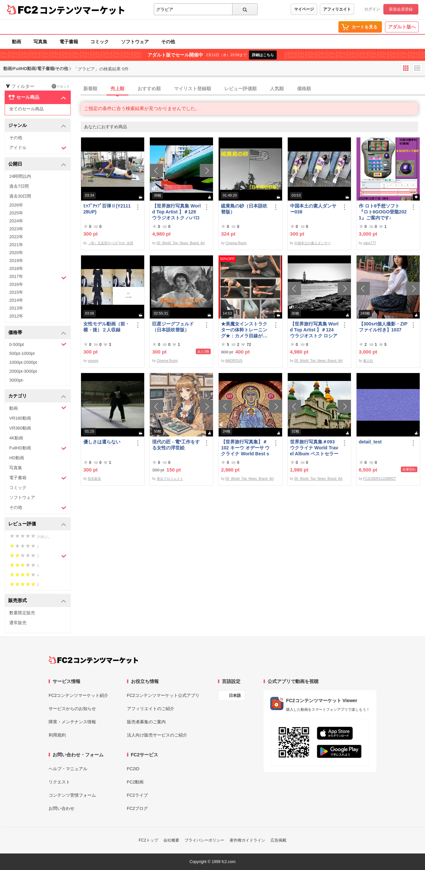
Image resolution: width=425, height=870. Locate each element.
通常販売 (17, 622)
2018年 (16, 268)
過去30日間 (20, 196)
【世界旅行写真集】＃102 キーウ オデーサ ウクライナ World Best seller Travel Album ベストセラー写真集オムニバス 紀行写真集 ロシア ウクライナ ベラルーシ (245, 448)
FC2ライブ (137, 795)
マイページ (304, 9)
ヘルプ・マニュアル (68, 768)
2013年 (16, 308)
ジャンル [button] (37, 126)
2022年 (16, 236)
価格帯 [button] (37, 333)
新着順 (90, 88)
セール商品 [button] (37, 97)
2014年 (16, 300)
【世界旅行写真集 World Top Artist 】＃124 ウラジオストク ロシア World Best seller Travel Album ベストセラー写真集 (314, 330)
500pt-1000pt (22, 353)
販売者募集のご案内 (146, 721)
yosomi (93, 360)
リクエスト (59, 781)
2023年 (16, 228)
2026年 (16, 205)
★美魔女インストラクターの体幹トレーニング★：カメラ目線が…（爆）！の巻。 (244, 330)
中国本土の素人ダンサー (312, 243)
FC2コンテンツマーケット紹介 (78, 695)
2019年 (16, 260)
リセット (61, 86)
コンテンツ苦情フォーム (72, 795)
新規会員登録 (401, 9)
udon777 (369, 243)
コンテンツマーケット (82, 10)
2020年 (16, 252)
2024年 (16, 220)
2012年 (16, 316)
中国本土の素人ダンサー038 (313, 208)
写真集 (40, 41)
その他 (168, 41)
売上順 (117, 88)
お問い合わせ (61, 808)
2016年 (16, 284)
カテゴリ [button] (37, 396)
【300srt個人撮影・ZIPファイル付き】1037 (383, 326)
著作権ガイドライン (247, 840)
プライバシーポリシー (204, 840)
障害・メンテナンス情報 (72, 721)
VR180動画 (20, 418)
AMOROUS (233, 360)
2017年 (37, 277)
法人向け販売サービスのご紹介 (157, 735)
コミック (99, 41)
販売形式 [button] (37, 601)
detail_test (370, 441)
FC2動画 (135, 781)
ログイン (372, 9)
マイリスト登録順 (192, 88)
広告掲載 (278, 840)
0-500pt (37, 344)
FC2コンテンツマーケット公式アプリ (163, 695)
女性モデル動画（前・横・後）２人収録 (106, 326)
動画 (16, 41)
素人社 (368, 360)
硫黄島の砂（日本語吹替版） (244, 208)
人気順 (277, 88)
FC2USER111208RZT (379, 478)
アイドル (37, 148)
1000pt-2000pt (23, 362)
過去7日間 (19, 186)
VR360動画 (20, 428)
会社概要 (171, 840)
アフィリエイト (337, 9)
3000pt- (16, 380)
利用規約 (57, 735)
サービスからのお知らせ (72, 708)
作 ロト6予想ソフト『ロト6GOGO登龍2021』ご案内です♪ (383, 211)
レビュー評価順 (240, 88)
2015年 (16, 292)
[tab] (253, 88)
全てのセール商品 (26, 108)
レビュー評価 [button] (37, 524)
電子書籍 (69, 41)
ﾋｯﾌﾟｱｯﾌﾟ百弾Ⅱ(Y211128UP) (107, 208)
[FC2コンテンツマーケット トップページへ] (93, 659)
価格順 (304, 88)
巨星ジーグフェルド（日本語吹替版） (173, 326)
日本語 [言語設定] (235, 695)
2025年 (16, 212)
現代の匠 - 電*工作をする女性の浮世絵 (176, 444)
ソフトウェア (135, 41)
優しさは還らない (101, 441)
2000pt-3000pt (23, 371)
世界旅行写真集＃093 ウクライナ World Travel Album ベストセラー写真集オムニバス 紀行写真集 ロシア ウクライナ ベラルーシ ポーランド (314, 448)
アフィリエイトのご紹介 (150, 708)
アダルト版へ (402, 26)
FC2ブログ (137, 808)
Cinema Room (236, 243)
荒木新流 (94, 478)
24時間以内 (20, 176)
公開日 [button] (37, 164)
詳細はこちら (263, 55)
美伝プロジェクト (170, 478)
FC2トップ (148, 840)
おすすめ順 (149, 88)
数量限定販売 (22, 612)
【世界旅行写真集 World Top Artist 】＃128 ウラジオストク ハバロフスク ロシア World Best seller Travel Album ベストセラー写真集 (176, 212)
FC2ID (133, 768)
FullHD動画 (37, 448)
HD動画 (16, 457)
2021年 (16, 244)
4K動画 (16, 437)
